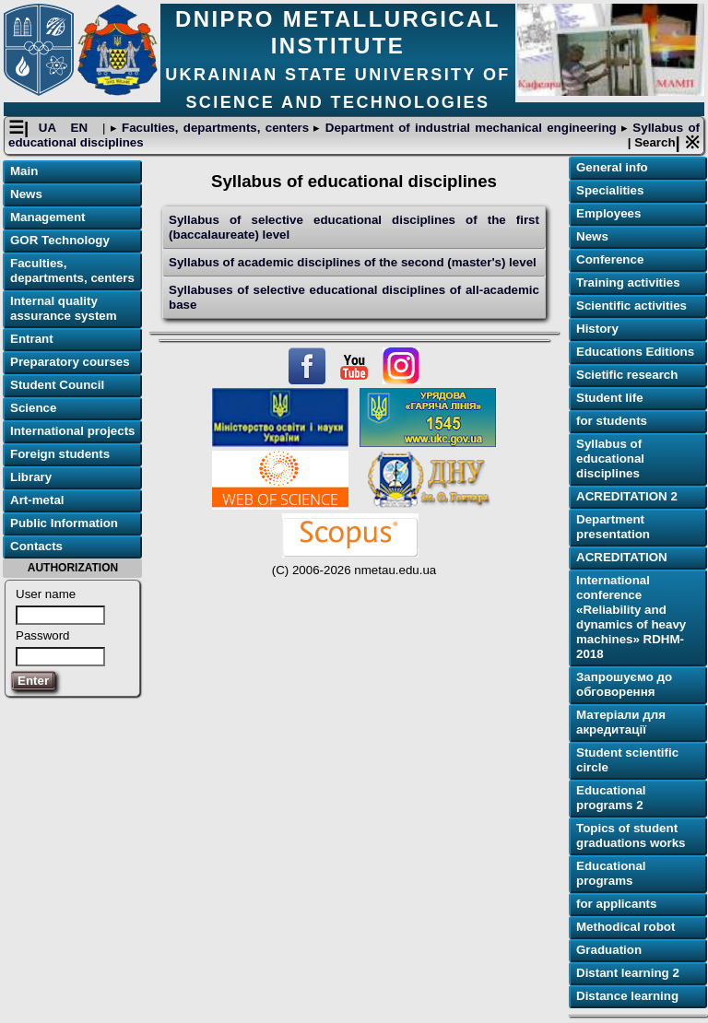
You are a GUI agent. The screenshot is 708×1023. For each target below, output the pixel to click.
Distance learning (627, 996)
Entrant (31, 339)
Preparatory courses (70, 362)
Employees (608, 213)
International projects (73, 431)
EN (82, 128)
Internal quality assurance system (63, 308)
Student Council (57, 385)
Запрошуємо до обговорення (624, 684)
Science (33, 408)
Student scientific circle (627, 760)
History (597, 328)
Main (24, 171)
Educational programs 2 (611, 797)
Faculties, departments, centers (215, 128)
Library (31, 477)
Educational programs (611, 873)
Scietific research (627, 375)
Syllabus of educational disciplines (610, 458)
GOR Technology (60, 240)
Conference (609, 259)
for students (611, 421)
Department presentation (613, 526)
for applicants (616, 904)
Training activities (628, 282)
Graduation (609, 950)
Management (47, 217)
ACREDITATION (621, 557)
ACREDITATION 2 (627, 496)
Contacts (36, 546)
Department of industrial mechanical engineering (470, 128)
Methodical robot (625, 927)
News (26, 194)
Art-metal (37, 500)
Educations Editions (635, 352)
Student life (609, 398)
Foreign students (60, 454)
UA (50, 128)
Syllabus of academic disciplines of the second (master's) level (353, 262)
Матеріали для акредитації (621, 722)
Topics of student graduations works (631, 835)
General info (612, 167)
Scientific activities (631, 305)
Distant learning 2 (627, 973)
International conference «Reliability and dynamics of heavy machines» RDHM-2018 (631, 617)
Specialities (609, 190)
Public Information (64, 523)
